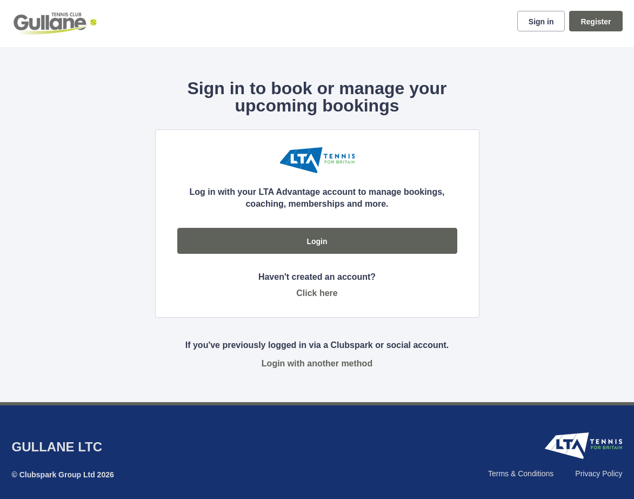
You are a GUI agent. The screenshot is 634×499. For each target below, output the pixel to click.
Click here (316, 293)
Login (316, 241)
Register (595, 21)
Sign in (541, 21)
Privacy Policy (598, 473)
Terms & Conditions (520, 473)
